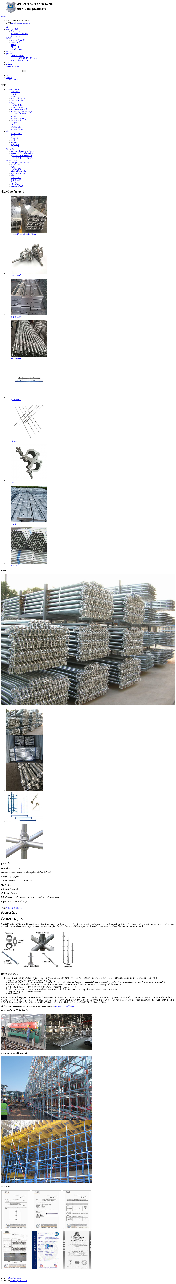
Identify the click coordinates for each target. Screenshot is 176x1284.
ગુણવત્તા (9, 53)
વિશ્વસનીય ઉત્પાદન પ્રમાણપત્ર (24, 58)
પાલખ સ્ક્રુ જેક (17, 107)
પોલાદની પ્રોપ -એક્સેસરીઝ (22, 158)
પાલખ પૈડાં (15, 147)
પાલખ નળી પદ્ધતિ (18, 40)
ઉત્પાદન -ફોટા (16, 49)
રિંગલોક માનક (16, 105)
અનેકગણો (15, 47)
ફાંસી (13, 140)
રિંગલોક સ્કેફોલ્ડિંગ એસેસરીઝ (23, 151)
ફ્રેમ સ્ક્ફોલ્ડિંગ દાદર (18, 1281)
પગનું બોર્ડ (15, 123)
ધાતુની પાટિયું (16, 180)
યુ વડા (13, 116)
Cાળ (13, 182)
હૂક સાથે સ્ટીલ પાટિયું (19, 120)
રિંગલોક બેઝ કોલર (18, 114)
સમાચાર (9, 64)
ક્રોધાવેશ (14, 142)
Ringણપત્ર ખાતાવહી (19, 109)
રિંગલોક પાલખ (16, 169)
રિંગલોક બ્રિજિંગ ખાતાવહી (21, 112)
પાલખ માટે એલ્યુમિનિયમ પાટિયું (23, 234)
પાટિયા (13, 524)
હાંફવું (13, 167)
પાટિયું (13, 94)
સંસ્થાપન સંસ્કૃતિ (17, 36)
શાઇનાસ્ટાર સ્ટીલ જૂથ (19, 34)
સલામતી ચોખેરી (17, 186)
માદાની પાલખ (16, 134)
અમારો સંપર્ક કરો (12, 67)
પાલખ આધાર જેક (18, 173)
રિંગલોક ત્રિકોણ (17, 118)
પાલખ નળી (15, 92)
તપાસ (3, 908)
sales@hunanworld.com (20, 23)
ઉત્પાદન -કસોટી (17, 56)
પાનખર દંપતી (16, 178)
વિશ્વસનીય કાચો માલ (19, 60)
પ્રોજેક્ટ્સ (10, 51)
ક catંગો (14, 138)
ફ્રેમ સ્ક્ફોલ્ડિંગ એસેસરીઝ (21, 156)
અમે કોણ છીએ (12, 29)
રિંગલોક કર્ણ (16, 127)
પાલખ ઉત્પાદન (12, 80)
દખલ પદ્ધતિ (15, 42)
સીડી (13, 175)
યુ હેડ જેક (15, 145)
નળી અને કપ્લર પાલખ (20, 162)
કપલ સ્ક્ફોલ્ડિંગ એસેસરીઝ (22, 153)
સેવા (7, 62)
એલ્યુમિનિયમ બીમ (18, 171)
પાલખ (13, 96)
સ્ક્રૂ (13, 136)
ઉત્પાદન (9, 38)
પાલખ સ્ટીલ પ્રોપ (18, 98)
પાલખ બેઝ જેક (17, 100)
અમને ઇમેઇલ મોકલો (14, 908)
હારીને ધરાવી (16, 400)
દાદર (12, 125)
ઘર (7, 27)
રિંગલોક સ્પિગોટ (17, 129)
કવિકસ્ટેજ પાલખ (14, 1278)
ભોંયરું (13, 45)
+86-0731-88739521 (21, 21)
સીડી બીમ (15, 184)
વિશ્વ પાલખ (15, 31)
